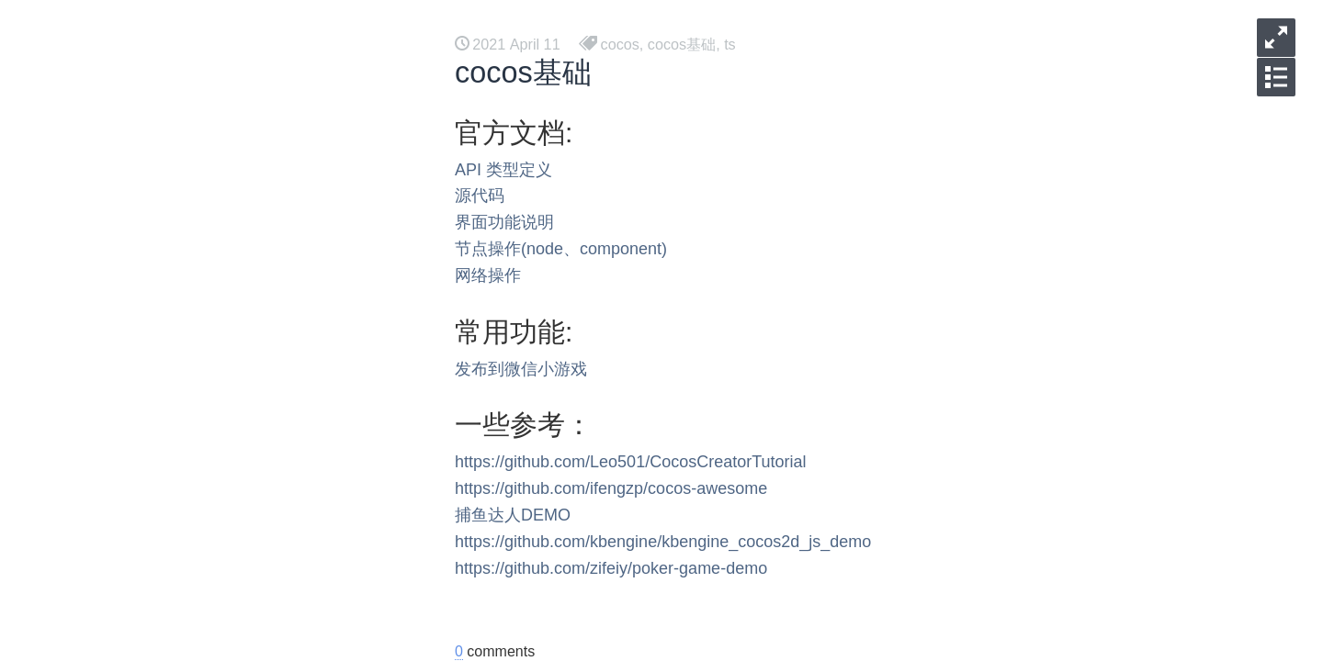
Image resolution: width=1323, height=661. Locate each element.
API (468, 170)
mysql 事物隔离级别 (205, 624)
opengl (162, 300)
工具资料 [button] (250, 18)
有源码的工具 (184, 389)
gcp (152, 506)
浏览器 (162, 212)
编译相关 (169, 271)
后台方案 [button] (156, 18)
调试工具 (169, 565)
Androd (163, 359)
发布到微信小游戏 (521, 369)
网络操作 (488, 275)
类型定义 (519, 170)
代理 (154, 154)
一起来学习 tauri (193, 124)
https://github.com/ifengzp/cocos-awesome (611, 488)
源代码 (479, 195)
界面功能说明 (504, 222)
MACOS (167, 330)
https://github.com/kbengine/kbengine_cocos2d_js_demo (663, 541)
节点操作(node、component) (561, 249)
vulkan (161, 242)
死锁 (154, 535)
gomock (165, 477)
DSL (154, 447)
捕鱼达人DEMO (513, 515)
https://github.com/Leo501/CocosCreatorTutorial (631, 462)
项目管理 (169, 418)
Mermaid (168, 183)
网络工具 (169, 594)
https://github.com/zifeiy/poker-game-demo (611, 568)
